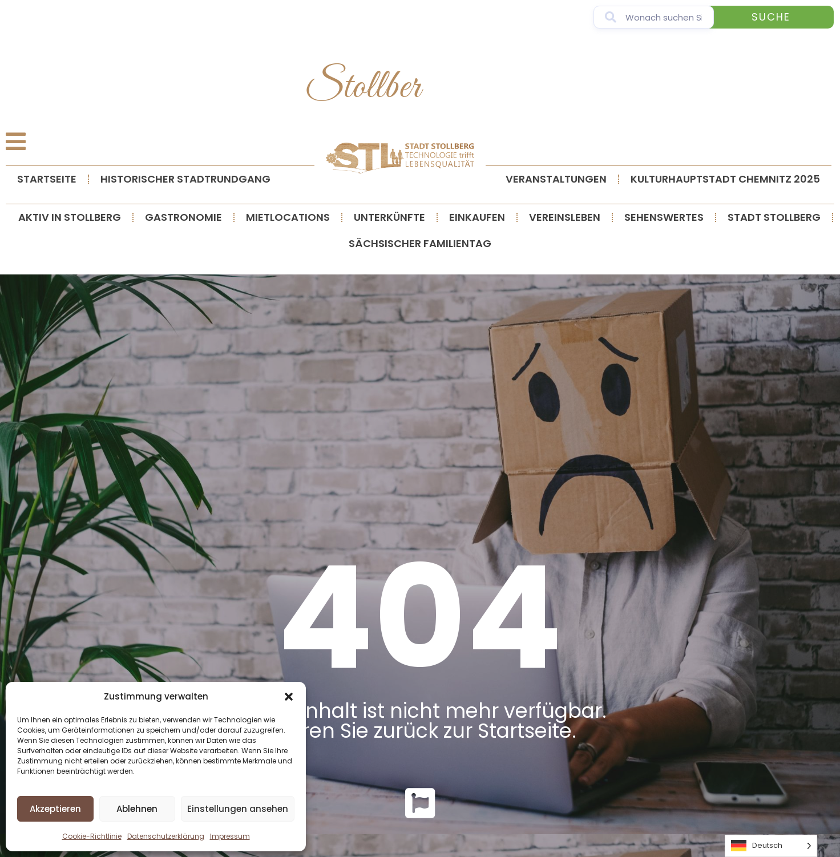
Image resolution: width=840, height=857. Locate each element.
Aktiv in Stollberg (69, 217)
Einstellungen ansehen (237, 809)
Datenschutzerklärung (165, 836)
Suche (771, 17)
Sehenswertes (664, 217)
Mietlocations (288, 217)
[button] (288, 696)
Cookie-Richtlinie (92, 836)
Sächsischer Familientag (420, 243)
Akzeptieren (55, 809)
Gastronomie (183, 217)
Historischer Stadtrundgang (185, 179)
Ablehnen (137, 809)
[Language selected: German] (771, 846)
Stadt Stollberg (774, 217)
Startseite (46, 179)
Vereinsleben (564, 217)
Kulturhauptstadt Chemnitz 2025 (725, 179)
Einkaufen (477, 217)
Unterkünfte (389, 217)
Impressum (230, 836)
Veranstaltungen (556, 179)
